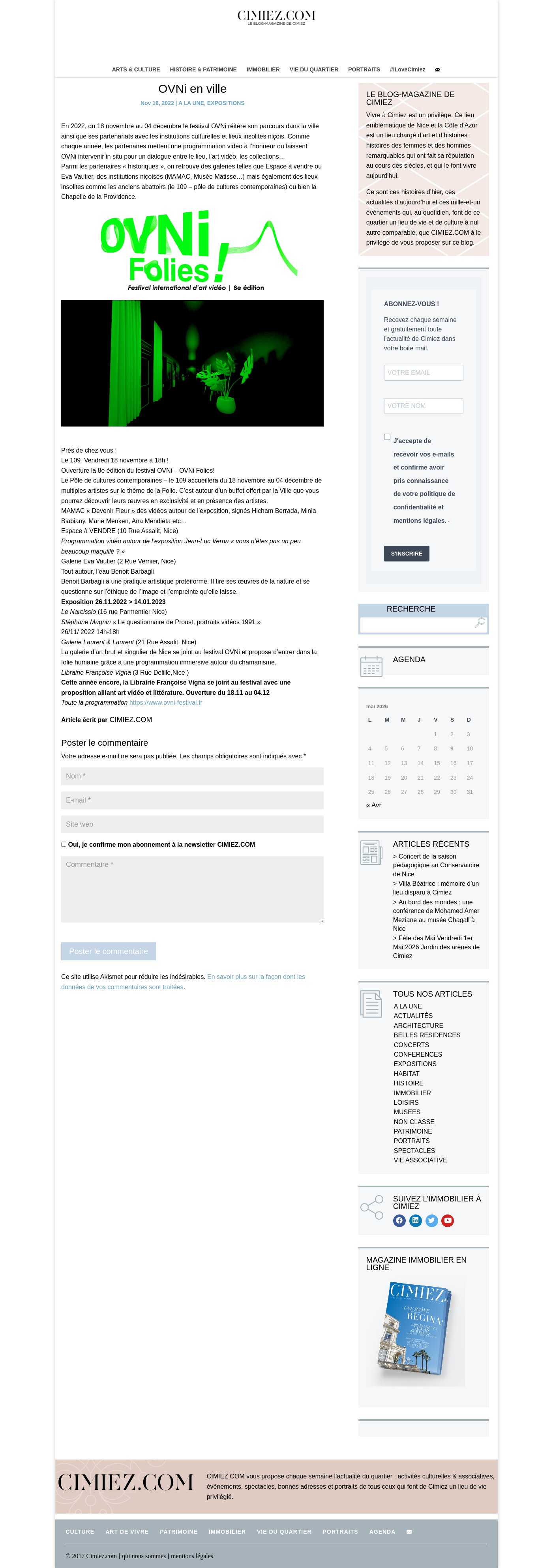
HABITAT (407, 1073)
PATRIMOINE (413, 1131)
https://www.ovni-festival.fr (165, 702)
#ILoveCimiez (407, 69)
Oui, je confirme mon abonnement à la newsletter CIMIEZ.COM (158, 844)
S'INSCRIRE (407, 553)
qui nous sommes (144, 1556)
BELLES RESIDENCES (427, 1035)
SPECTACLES (414, 1150)
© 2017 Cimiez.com (91, 1556)
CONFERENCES (418, 1054)
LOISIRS (406, 1102)
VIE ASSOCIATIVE (420, 1160)
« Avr (373, 805)
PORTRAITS (364, 69)
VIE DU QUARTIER (314, 69)
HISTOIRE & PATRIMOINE (203, 69)
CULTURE (80, 1532)
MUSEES (407, 1112)
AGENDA (382, 1532)
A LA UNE (191, 103)
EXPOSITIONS (226, 103)
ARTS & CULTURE (136, 69)
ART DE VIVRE (127, 1532)
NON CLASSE (414, 1122)
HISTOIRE (409, 1083)
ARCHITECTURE (418, 1025)
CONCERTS (411, 1045)
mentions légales (192, 1556)
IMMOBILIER (263, 69)
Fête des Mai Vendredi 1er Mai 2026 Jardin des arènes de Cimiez (436, 947)
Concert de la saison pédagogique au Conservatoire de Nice (436, 865)
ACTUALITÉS (413, 1015)
